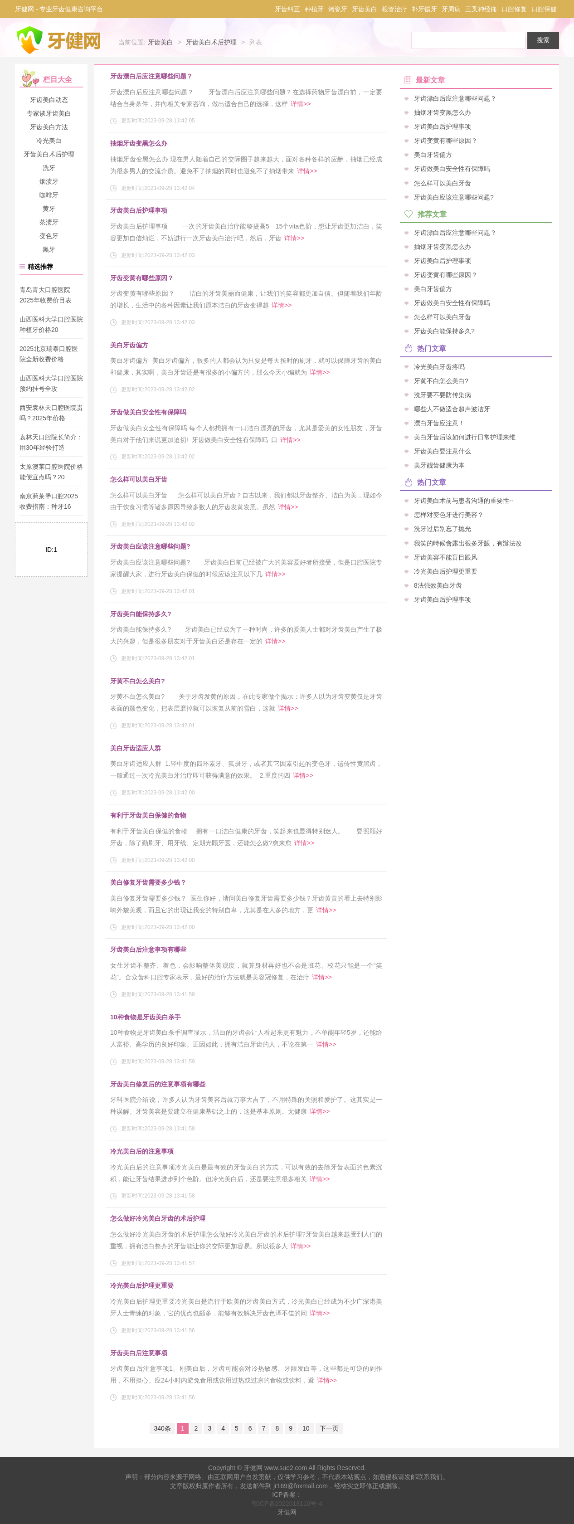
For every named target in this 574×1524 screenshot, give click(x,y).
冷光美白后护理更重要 (142, 1285)
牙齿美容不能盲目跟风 (445, 556)
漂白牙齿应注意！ (439, 422)
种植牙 (314, 9)
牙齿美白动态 (49, 99)
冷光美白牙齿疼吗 (439, 366)
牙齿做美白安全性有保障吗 (148, 412)
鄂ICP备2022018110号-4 (287, 1503)
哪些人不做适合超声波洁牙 (452, 408)
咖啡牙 (48, 195)
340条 (162, 1428)
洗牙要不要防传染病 (442, 394)
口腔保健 (544, 9)
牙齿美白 (364, 9)
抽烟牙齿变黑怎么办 (138, 143)
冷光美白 (49, 140)
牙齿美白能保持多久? (140, 614)
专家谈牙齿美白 (49, 113)
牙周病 (451, 9)
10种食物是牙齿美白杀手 (145, 1017)
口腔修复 (514, 9)
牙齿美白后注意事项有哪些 (148, 949)
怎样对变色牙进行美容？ (449, 514)
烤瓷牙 (337, 9)
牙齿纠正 (287, 9)
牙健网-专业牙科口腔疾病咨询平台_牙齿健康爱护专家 (59, 40)
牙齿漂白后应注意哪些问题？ (151, 76)
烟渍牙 (48, 181)
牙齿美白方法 (49, 127)
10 (306, 1428)
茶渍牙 (48, 222)
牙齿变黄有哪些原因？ (142, 278)
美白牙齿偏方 (129, 345)
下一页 (329, 1428)
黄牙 (49, 208)
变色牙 (48, 235)
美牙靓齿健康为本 (439, 465)
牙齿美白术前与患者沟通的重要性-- (463, 500)
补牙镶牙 (424, 9)
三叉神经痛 (481, 9)
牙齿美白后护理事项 (138, 210)
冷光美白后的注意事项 (142, 1151)
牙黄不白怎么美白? (137, 681)
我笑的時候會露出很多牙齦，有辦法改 (468, 542)
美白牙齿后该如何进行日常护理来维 (465, 436)
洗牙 (49, 167)
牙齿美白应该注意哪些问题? (150, 546)
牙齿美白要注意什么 (442, 451)
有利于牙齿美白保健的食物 (148, 815)
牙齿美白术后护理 (211, 42)
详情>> (301, 103)
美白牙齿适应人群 (135, 748)
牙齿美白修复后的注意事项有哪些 (157, 1084)
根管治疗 (394, 9)
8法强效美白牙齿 (438, 585)
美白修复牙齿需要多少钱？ (148, 882)
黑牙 (49, 249)
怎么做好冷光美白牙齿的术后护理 (157, 1218)
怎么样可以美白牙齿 (138, 479)
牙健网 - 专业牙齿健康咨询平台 (59, 9)
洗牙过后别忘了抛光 (442, 528)
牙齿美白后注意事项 (138, 1353)
